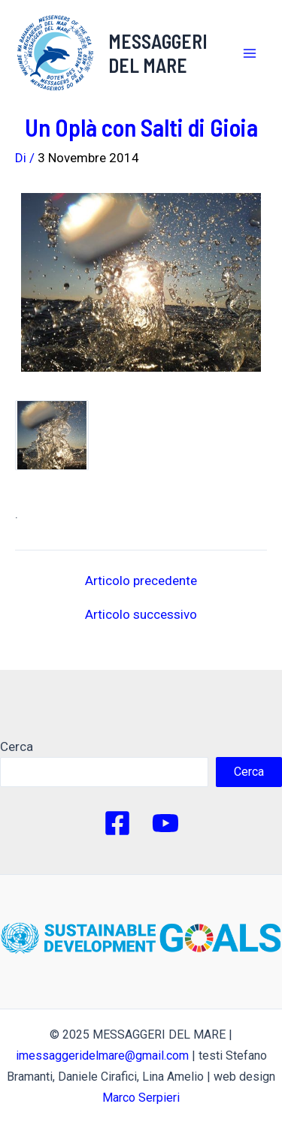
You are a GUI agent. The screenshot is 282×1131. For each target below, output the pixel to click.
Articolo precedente (141, 581)
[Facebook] (117, 823)
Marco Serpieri (141, 1097)
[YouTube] (165, 823)
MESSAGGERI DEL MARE (158, 52)
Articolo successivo (141, 614)
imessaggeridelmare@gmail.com (102, 1055)
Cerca (16, 746)
